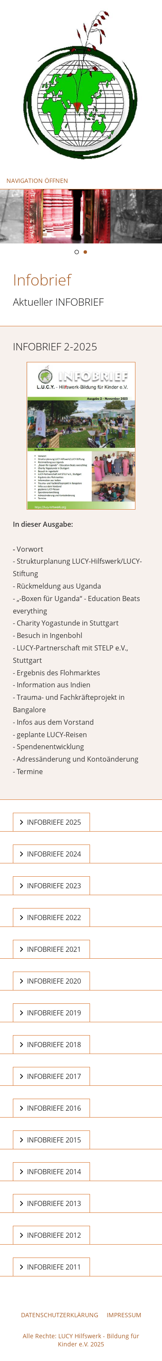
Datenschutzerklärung (59, 1315)
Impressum (124, 1315)
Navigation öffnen (37, 180)
